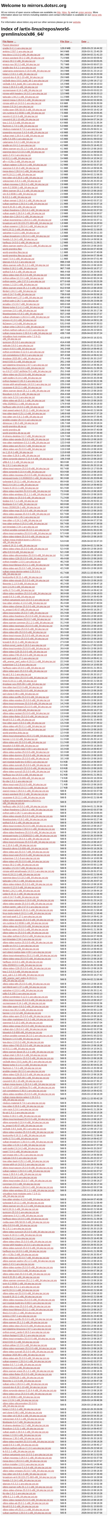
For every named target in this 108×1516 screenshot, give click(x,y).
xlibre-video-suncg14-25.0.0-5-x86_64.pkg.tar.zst (27, 768)
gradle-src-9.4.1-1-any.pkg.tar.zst (19, 145)
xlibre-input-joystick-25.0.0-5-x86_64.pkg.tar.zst (26, 648)
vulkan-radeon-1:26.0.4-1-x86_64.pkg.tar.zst (25, 165)
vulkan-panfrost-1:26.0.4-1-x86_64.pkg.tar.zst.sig (27, 1513)
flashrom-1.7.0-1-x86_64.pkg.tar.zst (20, 126)
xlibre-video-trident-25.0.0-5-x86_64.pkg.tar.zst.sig (27, 884)
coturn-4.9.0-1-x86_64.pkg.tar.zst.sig (21, 949)
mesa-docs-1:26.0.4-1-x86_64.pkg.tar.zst (23, 171)
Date (83, 41)
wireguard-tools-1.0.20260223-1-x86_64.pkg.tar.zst (28, 478)
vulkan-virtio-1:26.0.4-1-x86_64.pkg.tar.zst (23, 327)
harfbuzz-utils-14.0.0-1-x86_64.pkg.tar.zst (23, 407)
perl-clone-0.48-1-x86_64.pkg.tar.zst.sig (22, 1412)
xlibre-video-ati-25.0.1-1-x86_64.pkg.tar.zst (24, 400)
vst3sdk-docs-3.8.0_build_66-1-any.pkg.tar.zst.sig (27, 1061)
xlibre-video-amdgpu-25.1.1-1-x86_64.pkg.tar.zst (27, 494)
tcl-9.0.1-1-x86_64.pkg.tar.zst (17, 158)
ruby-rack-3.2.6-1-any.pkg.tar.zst (19, 397)
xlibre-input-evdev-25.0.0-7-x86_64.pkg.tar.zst (25, 613)
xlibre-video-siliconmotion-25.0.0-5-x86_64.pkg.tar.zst (29, 555)
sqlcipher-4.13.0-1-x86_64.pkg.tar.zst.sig (23, 990)
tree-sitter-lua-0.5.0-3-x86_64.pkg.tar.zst (22, 687)
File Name (8, 41)
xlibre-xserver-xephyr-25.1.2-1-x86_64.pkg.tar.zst (27, 246)
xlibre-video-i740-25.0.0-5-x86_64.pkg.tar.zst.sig (26, 1045)
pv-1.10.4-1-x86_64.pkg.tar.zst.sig (19, 845)
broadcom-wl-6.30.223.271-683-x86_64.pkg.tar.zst (28, 223)
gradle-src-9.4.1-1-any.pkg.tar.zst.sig (21, 946)
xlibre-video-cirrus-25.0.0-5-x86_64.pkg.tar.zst (25, 639)
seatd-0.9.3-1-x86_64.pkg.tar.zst (19, 596)
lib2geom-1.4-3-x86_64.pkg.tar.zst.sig (21, 1039)
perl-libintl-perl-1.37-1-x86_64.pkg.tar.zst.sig (24, 987)
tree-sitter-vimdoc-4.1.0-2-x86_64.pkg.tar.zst (25, 603)
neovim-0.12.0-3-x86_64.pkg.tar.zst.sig (22, 887)
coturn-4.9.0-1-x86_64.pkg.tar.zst (19, 349)
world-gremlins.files (12, 249)
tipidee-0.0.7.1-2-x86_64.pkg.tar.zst (20, 501)
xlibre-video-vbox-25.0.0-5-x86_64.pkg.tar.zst (25, 677)
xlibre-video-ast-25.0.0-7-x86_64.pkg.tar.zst (24, 568)
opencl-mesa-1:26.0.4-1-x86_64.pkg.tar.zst (24, 100)
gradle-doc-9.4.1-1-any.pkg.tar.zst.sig (21, 1287)
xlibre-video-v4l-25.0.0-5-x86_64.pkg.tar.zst (24, 729)
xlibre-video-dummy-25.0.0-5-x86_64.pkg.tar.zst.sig (28, 1058)
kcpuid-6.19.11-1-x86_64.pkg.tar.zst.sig (22, 1296)
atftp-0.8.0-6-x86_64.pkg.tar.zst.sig (20, 1225)
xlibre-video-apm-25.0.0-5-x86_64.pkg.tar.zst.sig (26, 1016)
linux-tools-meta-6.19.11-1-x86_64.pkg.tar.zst (25, 788)
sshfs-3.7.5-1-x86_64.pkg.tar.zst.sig (20, 1138)
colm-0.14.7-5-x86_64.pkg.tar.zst (19, 294)
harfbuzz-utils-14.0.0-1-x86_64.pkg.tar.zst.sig (25, 806)
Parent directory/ (11, 45)
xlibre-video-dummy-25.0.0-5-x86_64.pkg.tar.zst (26, 755)
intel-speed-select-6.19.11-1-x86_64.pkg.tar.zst (26, 410)
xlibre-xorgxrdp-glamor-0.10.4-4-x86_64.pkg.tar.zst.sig (29, 1390)
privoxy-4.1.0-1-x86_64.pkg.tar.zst (19, 320)
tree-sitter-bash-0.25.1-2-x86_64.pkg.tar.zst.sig (26, 1161)
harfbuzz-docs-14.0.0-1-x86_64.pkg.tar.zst (24, 368)
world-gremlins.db (11, 430)
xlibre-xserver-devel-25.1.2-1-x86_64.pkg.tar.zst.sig (28, 1052)
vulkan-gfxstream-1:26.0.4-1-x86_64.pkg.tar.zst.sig (28, 1187)
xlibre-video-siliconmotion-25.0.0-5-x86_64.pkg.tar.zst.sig (20, 1404)
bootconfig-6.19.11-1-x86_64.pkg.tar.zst (22, 577)
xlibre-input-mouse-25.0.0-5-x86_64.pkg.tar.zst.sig (27, 1000)
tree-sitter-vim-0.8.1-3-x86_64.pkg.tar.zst (23, 417)
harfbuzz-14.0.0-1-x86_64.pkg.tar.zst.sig (23, 962)
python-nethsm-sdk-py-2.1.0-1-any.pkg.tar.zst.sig (27, 1448)
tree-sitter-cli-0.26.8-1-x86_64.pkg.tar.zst (23, 178)
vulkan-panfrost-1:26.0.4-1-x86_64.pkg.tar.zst (25, 204)
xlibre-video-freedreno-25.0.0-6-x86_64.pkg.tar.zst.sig (29, 832)
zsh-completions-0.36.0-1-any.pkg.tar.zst (23, 355)
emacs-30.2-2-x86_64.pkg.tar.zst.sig (21, 865)
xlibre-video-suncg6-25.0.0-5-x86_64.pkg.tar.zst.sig (28, 1351)
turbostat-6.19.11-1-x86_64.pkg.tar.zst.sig (23, 1203)
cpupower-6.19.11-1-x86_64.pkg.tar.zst (22, 387)
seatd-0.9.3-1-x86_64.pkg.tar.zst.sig (20, 1445)
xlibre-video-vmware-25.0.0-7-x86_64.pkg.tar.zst (26, 619)
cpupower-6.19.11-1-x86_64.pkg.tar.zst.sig (24, 797)
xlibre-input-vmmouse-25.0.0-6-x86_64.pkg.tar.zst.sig (29, 842)
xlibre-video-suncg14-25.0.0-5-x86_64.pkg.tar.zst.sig (29, 1232)
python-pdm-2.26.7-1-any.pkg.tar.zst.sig (22, 813)
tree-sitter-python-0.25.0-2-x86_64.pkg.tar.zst (25, 523)
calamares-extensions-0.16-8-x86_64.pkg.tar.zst (26, 71)
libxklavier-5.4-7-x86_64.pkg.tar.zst (20, 504)
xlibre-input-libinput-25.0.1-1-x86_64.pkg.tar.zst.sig (28, 1309)
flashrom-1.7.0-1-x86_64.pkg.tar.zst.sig (22, 1068)
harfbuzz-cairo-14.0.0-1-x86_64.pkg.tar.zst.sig (25, 929)
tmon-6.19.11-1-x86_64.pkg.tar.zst (20, 681)
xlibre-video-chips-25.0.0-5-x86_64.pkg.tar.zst (25, 549)
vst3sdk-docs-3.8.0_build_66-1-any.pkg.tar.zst (25, 80)
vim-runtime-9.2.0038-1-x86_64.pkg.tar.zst (24, 113)
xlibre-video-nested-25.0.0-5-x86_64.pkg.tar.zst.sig (28, 1500)
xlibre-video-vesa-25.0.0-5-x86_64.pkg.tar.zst (25, 690)
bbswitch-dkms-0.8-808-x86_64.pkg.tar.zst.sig (25, 848)
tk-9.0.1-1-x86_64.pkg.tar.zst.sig (19, 1451)
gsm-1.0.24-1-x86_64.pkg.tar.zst (19, 587)
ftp (69, 12)
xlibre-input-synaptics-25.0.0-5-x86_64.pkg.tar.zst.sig (29, 1338)
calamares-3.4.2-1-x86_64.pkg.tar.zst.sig (23, 1215)
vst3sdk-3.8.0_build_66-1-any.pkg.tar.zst (23, 84)
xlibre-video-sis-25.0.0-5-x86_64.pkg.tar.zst (24, 374)
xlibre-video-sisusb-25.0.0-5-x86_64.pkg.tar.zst (26, 580)
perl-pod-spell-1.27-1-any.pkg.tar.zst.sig (22, 916)
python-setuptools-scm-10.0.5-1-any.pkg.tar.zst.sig (28, 1454)
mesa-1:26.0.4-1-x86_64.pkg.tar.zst (20, 87)
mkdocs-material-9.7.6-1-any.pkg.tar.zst (22, 129)
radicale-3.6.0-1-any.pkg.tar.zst (18, 345)
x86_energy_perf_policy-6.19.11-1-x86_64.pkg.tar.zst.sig (20, 979)
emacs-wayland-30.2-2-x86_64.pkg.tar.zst (23, 58)
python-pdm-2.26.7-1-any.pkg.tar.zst (20, 301)
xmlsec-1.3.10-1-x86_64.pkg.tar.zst (20, 284)
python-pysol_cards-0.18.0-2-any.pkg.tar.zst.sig (26, 1332)
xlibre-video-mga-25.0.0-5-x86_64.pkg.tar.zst (25, 510)
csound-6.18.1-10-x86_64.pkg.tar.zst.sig (22, 1081)
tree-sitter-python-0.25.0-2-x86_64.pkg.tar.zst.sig (27, 936)
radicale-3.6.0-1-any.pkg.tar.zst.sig (20, 1158)
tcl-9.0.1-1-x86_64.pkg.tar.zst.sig (19, 1048)
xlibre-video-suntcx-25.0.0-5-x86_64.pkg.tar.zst (26, 758)
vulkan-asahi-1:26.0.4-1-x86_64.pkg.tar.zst (24, 213)
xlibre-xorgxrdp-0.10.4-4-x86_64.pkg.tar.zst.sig (26, 1122)
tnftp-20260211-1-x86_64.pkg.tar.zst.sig (22, 965)
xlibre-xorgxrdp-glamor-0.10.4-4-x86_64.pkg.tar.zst (28, 459)
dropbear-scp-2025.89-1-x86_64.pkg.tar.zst (24, 684)
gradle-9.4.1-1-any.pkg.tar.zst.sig (19, 1238)
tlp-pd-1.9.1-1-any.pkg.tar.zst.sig (18, 1112)
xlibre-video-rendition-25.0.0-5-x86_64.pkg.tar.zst (27, 593)
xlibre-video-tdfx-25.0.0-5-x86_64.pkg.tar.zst (24, 632)
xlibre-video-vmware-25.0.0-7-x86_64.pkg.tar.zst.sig (28, 1471)
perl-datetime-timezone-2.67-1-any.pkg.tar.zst (25, 365)
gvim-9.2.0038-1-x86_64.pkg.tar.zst (20, 187)
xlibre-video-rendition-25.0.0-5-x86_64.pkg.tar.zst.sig (29, 1094)
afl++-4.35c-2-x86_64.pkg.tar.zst (19, 161)
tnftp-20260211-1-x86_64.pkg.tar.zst (21, 404)
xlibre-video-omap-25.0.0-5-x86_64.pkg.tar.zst (25, 629)
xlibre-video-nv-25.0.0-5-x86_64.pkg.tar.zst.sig (25, 933)
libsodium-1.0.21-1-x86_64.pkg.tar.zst (21, 394)
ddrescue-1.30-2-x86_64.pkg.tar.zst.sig (22, 1438)
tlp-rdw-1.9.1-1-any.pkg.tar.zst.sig (19, 1493)
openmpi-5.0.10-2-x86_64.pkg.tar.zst (21, 168)
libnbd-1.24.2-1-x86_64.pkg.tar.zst (19, 291)
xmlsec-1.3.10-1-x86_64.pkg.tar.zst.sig (22, 1435)
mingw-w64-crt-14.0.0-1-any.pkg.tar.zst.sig (24, 1164)
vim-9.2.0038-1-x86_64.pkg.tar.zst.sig (21, 1397)
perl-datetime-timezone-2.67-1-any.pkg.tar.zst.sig (27, 1329)
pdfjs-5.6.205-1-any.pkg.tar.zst (18, 139)
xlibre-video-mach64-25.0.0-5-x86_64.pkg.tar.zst (27, 491)
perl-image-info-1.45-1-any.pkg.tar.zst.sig (23, 1155)
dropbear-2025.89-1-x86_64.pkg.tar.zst (22, 358)
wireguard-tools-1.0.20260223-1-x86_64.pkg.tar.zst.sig (30, 835)
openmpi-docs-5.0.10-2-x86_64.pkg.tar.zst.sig (25, 878)
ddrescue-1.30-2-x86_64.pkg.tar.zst (20, 423)
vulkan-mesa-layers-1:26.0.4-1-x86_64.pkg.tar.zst (27, 333)
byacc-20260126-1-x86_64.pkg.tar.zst (21, 507)
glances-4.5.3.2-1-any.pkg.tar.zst (19, 262)
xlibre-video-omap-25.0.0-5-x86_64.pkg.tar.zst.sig (27, 1026)
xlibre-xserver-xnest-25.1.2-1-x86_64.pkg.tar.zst (26, 288)
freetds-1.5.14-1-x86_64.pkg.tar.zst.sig (22, 1480)
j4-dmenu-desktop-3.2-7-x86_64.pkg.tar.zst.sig (26, 1425)
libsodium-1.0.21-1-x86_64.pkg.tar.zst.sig (23, 1428)
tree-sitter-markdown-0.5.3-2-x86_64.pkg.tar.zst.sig (28, 1019)
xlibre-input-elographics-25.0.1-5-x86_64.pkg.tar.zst (28, 736)
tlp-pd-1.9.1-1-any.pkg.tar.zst (17, 674)
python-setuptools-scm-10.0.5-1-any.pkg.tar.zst (26, 600)
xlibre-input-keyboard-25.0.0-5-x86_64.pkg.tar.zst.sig (29, 1119)
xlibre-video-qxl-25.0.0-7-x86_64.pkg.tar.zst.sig (26, 1258)
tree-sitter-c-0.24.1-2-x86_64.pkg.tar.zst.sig (24, 1145)
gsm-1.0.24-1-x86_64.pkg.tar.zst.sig (20, 1400)
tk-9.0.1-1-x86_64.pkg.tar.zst (17, 197)
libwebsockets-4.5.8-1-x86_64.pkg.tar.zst (23, 314)
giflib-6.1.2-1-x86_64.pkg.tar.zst (18, 462)
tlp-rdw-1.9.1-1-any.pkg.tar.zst (17, 781)
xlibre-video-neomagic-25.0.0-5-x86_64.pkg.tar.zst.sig (29, 1348)
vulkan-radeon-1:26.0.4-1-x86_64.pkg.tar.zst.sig (26, 1171)
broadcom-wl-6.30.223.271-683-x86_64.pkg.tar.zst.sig (29, 1477)
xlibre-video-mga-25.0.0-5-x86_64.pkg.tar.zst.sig (26, 1306)
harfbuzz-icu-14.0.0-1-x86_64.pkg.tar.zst (23, 775)
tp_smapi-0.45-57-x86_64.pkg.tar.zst (21, 609)
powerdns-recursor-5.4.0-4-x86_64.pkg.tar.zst (25, 132)
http (59, 12)
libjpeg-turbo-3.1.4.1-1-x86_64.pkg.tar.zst (23, 307)
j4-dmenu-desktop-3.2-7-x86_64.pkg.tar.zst (24, 436)
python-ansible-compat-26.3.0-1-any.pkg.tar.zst (26, 530)
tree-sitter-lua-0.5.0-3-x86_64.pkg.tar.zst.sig (24, 1270)
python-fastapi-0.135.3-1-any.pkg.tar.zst (22, 381)
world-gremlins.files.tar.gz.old (17, 255)
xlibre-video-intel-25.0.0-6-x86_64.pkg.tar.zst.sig (26, 1274)
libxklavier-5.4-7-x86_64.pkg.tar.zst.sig (22, 1422)
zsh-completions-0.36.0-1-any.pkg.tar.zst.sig (24, 1091)
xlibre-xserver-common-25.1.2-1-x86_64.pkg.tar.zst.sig (30, 1280)
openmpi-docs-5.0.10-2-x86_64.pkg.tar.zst (24, 152)
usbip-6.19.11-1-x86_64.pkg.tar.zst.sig (22, 894)
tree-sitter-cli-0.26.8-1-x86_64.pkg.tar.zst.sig (24, 1416)
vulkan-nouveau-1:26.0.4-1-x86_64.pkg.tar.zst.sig (27, 1458)
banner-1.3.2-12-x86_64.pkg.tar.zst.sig (22, 1013)
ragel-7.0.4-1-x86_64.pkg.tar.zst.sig (20, 1151)
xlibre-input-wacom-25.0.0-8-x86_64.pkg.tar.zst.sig (28, 1168)
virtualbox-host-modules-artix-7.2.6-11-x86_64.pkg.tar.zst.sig (22, 1194)
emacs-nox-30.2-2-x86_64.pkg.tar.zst (21, 64)
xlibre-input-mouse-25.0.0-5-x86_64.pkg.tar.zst (26, 635)
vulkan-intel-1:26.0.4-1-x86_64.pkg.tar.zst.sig (25, 1055)
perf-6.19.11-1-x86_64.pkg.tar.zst (19, 174)
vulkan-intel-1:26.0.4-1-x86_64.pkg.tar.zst (23, 136)
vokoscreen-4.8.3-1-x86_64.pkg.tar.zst (22, 181)
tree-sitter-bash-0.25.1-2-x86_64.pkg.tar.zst (24, 413)
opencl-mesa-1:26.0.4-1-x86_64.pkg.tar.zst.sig (26, 791)
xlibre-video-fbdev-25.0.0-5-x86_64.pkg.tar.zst (25, 716)
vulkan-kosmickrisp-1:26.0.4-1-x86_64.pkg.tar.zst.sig (29, 829)
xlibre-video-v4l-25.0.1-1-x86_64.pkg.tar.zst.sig (26, 1509)
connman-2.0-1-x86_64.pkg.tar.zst (20, 310)
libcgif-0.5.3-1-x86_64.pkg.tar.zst (19, 720)
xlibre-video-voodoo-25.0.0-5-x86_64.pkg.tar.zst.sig (28, 1132)
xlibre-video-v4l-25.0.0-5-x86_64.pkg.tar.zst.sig (26, 861)
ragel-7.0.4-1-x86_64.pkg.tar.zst (18, 259)
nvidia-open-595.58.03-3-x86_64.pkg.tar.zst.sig (26, 1222)
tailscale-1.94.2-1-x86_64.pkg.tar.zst (21, 97)
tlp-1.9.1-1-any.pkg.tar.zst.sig (17, 1228)
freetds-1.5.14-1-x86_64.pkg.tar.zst (20, 239)
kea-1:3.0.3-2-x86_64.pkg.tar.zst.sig (20, 972)
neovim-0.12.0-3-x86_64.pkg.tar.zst (20, 116)
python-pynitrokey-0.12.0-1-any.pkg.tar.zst (23, 352)
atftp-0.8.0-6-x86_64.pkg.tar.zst (18, 552)
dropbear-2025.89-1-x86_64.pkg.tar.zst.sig (24, 1355)
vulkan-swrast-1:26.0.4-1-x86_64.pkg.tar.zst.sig (26, 839)
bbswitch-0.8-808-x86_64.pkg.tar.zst (21, 746)
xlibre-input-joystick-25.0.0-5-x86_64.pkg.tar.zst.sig (28, 826)
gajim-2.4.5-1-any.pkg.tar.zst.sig (18, 1264)
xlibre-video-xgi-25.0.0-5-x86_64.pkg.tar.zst (24, 449)
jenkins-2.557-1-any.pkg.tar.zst (18, 51)
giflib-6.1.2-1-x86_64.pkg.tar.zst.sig (20, 1496)
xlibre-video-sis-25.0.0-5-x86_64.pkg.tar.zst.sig (26, 926)
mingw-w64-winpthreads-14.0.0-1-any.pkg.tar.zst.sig (28, 871)
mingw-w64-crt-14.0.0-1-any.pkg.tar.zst (22, 103)
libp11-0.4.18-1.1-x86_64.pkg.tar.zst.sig (22, 1313)
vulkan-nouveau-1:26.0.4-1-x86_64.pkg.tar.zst (25, 184)
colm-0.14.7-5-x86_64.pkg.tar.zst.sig (21, 897)
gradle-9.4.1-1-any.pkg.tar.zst (17, 48)
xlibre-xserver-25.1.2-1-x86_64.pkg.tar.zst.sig (25, 1322)
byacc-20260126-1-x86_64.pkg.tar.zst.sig (23, 1377)
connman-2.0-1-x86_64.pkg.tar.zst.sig (21, 1184)
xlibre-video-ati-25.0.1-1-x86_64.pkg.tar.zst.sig (25, 1503)
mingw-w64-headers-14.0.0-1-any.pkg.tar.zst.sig (26, 1245)
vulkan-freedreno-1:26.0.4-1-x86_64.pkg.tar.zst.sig (28, 809)
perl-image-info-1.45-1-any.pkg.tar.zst (21, 517)
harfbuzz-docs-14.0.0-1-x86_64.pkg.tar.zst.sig (25, 1219)
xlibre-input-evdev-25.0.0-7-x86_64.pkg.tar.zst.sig (27, 1180)
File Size (64, 41)
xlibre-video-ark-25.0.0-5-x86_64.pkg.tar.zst (24, 742)
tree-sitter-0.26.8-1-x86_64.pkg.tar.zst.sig (23, 1106)
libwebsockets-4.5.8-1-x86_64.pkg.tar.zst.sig (25, 819)
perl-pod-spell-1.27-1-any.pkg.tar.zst (20, 658)
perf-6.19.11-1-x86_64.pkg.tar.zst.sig (21, 1290)
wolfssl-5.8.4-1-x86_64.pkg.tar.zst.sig (21, 822)
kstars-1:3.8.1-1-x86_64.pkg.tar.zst (20, 74)
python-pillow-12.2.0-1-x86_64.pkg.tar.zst (23, 278)
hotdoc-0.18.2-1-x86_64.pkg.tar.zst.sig (22, 1116)
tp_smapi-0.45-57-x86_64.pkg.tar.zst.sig (22, 1125)
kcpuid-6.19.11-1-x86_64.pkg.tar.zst (20, 642)
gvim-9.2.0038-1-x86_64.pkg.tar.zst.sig (22, 1283)
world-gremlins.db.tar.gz (14, 426)
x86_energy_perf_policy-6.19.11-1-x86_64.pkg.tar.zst (29, 661)
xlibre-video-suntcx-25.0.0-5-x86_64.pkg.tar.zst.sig (28, 942)
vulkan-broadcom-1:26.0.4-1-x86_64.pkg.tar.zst (26, 236)
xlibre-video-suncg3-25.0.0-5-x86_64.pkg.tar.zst (26, 771)
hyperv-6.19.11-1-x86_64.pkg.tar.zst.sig (22, 1235)
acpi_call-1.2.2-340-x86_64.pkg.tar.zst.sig (23, 975)
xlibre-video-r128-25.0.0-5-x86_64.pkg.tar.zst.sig (27, 968)
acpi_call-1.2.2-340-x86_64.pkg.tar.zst (21, 710)
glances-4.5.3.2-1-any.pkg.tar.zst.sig (20, 1484)
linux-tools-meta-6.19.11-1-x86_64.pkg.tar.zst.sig (27, 913)
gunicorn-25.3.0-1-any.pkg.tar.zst (19, 342)
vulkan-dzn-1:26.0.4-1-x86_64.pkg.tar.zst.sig (25, 1029)
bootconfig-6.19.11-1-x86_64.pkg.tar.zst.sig (24, 1135)
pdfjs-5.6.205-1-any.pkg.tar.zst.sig (19, 993)
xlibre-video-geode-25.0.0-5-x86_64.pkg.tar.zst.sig (27, 904)
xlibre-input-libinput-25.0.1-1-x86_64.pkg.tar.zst (26, 565)
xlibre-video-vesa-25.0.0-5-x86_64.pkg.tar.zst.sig (27, 959)
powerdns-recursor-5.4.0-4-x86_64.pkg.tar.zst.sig (27, 1467)
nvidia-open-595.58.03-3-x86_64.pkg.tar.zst (24, 110)
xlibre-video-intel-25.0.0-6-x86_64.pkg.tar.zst (25, 275)
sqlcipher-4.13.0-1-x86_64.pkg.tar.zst (21, 233)
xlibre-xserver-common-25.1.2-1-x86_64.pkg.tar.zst (28, 622)
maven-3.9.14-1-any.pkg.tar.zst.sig (20, 1177)
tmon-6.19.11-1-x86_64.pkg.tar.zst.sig (21, 874)
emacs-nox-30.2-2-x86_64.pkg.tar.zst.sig (23, 1010)
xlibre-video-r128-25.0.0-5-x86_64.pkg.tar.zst (25, 558)
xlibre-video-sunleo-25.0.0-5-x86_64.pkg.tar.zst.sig (28, 1267)
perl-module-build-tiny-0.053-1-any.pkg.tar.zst (25, 762)
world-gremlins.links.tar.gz (15, 733)
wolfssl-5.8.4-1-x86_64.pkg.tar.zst (19, 272)
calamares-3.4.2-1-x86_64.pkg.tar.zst (21, 142)
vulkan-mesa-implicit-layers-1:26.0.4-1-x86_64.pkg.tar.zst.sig (22, 802)
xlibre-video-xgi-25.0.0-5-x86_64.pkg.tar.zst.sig (26, 1293)
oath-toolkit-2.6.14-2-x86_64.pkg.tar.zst (22, 378)
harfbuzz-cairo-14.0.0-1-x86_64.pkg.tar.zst (24, 668)
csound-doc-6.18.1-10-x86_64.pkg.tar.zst (23, 77)
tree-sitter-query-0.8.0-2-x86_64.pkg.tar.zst (24, 723)
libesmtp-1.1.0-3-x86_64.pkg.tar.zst (20, 583)
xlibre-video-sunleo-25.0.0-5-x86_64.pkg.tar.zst (26, 752)
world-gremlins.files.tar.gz (15, 252)
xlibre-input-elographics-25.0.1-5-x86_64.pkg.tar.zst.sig (30, 955)
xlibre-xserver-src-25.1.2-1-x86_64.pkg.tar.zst (25, 149)
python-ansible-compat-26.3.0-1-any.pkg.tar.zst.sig (28, 1036)
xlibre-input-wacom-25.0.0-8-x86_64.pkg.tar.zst (26, 468)
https (64, 12)
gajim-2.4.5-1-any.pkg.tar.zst (17, 155)
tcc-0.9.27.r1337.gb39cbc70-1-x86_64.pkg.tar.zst (27, 371)
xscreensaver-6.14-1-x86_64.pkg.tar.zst (22, 90)
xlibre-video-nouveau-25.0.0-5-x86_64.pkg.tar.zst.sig (29, 1300)
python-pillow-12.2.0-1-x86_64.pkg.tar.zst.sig (25, 1345)
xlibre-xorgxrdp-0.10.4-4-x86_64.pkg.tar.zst (24, 472)
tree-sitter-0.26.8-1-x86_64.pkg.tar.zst (21, 455)
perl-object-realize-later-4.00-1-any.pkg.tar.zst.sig (27, 952)
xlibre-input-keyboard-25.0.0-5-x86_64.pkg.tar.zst (27, 707)
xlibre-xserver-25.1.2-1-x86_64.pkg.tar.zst (23, 191)
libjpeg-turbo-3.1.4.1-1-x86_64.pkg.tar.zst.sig (25, 1065)
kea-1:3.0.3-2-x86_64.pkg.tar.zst (19, 123)
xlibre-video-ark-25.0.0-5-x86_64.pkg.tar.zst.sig (26, 1358)
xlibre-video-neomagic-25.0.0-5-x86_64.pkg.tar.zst (27, 626)
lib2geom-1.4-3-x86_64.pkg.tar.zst (19, 323)
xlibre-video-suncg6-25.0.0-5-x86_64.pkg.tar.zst (26, 765)
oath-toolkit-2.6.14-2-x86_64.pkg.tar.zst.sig (24, 1148)
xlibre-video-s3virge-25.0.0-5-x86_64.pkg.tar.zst (26, 606)
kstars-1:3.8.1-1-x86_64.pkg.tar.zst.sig (22, 1409)
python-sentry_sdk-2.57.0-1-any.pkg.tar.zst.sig (25, 907)
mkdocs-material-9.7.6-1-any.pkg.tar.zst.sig (24, 1103)
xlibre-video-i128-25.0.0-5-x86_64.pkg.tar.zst (25, 652)
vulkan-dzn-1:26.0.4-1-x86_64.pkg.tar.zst (23, 216)
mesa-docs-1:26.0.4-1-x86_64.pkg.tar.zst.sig (25, 1461)
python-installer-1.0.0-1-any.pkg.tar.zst (22, 562)
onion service (85, 12)
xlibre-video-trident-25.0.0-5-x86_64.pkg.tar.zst (26, 536)
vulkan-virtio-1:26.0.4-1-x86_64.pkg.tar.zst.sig (25, 1384)
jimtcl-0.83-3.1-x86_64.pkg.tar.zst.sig (21, 1342)
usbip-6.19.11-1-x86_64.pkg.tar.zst (20, 545)
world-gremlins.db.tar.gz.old (16, 433)
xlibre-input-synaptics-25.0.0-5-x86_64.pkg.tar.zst (27, 533)
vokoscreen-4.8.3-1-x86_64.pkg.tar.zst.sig (23, 1419)
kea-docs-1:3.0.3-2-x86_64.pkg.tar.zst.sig (23, 1042)
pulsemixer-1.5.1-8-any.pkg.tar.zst (19, 665)
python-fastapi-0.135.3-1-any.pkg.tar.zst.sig (24, 1335)
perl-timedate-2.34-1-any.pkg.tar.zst (20, 527)
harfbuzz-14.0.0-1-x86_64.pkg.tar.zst (21, 242)
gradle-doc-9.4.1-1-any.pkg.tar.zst (19, 67)
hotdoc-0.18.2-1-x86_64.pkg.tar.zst (20, 268)
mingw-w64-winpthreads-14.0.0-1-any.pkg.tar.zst (27, 384)
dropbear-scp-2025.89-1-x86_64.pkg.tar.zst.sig (26, 1078)
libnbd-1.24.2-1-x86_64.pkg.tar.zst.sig (21, 891)
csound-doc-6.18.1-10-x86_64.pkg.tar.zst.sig (25, 1387)
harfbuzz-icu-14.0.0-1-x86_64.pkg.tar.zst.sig (24, 1251)
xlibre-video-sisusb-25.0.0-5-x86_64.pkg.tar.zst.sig (28, 816)
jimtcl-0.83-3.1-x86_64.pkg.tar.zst (19, 362)
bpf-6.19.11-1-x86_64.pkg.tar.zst (19, 229)
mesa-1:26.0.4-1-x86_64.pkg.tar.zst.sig (22, 1174)
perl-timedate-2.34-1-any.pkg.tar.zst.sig (22, 939)
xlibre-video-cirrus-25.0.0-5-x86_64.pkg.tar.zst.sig (27, 1394)
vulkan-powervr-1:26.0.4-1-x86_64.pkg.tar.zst (25, 226)
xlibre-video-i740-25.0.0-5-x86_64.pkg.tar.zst (25, 655)
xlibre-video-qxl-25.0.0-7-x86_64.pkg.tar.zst (24, 446)
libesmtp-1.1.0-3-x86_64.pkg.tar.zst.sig (22, 1381)
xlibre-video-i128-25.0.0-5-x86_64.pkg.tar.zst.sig (26, 1074)
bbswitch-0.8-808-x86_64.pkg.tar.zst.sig (22, 1032)
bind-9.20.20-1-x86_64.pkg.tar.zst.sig (21, 1277)
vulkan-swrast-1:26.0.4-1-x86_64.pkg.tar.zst (24, 200)
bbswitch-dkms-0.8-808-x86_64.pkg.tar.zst (24, 778)
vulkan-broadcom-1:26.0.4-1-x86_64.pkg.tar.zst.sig (28, 1142)
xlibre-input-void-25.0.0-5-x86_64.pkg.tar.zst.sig (26, 855)
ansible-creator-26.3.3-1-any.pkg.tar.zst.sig (24, 1071)
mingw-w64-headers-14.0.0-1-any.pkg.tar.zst (25, 93)
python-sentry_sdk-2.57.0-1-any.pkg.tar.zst (24, 281)
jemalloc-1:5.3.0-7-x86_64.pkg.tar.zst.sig (23, 868)
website (76, 22)
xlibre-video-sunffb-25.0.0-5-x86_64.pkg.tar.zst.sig (27, 1319)
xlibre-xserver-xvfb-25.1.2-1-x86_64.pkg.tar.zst (26, 265)
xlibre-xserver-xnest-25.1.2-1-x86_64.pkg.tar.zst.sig (28, 1371)
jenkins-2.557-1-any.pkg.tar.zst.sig (19, 1316)
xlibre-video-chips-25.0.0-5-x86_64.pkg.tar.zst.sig (27, 1241)
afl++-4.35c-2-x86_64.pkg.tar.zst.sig (20, 1254)
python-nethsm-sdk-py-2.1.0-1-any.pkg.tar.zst (25, 330)
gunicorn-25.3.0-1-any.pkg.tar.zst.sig (21, 1212)
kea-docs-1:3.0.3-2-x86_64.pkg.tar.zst (21, 54)
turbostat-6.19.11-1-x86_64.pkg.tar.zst (21, 481)
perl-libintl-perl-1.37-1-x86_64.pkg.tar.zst (23, 297)
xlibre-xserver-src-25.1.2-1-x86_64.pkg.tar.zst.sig (27, 1206)
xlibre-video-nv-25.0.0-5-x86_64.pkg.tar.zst (24, 498)
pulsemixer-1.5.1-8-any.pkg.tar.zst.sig (21, 858)
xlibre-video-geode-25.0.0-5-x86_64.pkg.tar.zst (26, 439)
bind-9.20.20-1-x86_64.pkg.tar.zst (19, 207)
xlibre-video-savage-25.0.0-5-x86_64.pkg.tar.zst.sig (28, 920)
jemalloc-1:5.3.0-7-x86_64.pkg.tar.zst (21, 304)
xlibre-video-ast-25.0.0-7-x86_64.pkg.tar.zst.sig (26, 852)
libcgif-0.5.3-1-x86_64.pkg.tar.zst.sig (20, 1506)
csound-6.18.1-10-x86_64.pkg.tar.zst (21, 119)
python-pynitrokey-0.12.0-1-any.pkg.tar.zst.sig (25, 997)
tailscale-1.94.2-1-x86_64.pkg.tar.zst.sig (22, 881)
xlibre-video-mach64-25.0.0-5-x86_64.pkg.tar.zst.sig (28, 1441)
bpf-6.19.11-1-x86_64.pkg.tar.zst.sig (20, 1209)
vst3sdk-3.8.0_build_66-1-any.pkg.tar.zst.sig (24, 1129)
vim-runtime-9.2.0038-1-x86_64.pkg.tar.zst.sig (25, 923)
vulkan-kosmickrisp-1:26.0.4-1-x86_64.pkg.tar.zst (27, 220)
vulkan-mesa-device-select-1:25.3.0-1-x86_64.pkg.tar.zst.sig (22, 1098)
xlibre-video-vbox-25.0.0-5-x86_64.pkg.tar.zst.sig (27, 1326)
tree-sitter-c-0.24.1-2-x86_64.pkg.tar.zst (22, 520)
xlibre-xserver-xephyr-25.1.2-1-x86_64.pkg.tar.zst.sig (29, 1261)
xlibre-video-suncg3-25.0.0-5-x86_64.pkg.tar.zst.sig (28, 1248)
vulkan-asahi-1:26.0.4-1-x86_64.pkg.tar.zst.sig (25, 1432)
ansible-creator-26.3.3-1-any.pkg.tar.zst (22, 420)
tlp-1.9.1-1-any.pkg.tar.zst (15, 465)
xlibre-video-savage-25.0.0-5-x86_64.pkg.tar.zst (26, 514)
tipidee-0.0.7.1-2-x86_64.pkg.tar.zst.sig (22, 1364)
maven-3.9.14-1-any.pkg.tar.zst (18, 106)
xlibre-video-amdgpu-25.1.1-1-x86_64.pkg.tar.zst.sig (28, 1190)
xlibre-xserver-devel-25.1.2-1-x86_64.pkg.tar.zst (26, 391)
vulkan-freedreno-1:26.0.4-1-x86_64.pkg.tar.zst (26, 210)
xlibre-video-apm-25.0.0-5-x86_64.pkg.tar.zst (25, 671)
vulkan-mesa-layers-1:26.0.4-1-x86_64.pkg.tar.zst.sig (29, 1084)
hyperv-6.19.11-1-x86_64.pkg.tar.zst (20, 488)
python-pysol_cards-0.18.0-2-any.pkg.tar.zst (24, 645)
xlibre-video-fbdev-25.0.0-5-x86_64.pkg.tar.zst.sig (27, 1374)
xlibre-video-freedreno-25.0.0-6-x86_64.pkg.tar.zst (27, 616)
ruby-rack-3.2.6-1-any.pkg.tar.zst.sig (20, 1109)
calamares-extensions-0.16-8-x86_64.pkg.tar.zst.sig (28, 900)
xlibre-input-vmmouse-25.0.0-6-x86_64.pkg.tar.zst (27, 703)
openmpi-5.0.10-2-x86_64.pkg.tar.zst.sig (23, 1023)
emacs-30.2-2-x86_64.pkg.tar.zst (19, 61)
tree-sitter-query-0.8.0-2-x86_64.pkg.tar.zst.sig (25, 1006)
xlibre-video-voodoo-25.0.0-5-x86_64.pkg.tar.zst (26, 700)
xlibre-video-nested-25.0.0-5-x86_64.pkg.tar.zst (26, 713)
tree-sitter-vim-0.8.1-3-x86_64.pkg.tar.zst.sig (24, 1474)
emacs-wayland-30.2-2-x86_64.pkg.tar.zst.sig (25, 794)
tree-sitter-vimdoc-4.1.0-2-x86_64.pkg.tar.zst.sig (26, 1199)
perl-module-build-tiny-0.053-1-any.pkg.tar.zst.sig (27, 1303)
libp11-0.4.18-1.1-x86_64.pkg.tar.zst (20, 485)
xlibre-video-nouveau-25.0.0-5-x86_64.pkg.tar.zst (27, 475)
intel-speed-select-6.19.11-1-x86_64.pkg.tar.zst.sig (28, 910)
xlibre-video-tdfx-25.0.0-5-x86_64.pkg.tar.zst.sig (26, 984)
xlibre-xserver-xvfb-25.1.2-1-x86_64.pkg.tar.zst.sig (27, 1487)
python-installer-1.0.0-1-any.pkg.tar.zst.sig (23, 1464)
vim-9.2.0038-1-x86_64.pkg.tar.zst (19, 194)
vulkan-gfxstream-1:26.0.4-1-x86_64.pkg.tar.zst (26, 317)
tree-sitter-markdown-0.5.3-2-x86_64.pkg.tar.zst (26, 442)
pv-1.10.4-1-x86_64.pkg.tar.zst (18, 452)
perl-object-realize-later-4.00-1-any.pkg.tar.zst (25, 749)
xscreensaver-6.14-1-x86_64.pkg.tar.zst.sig (24, 1003)
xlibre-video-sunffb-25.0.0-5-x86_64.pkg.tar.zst (26, 697)
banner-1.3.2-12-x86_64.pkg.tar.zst (20, 739)
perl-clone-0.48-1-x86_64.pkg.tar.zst (20, 694)
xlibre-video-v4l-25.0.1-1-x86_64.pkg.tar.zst (24, 726)
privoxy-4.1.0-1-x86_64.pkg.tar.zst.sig (21, 1368)
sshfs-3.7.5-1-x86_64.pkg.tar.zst (19, 590)
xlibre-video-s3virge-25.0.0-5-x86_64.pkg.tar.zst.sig (28, 1490)
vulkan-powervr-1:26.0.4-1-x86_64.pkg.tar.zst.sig (27, 1361)
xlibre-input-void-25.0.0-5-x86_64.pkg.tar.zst (24, 784)
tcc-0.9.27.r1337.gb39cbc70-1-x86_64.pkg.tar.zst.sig (29, 1087)
